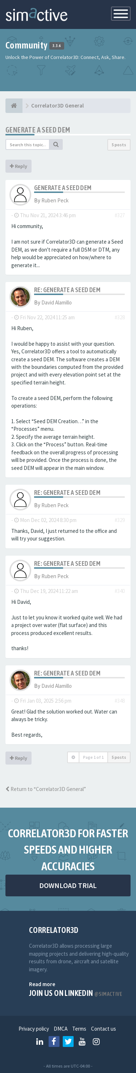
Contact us (103, 1028)
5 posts (119, 144)
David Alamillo (56, 302)
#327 (120, 215)
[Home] (13, 105)
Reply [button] (18, 166)
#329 (120, 520)
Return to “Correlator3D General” (45, 789)
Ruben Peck (55, 200)
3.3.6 (57, 46)
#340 (120, 591)
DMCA (60, 1028)
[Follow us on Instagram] (96, 1041)
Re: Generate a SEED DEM (67, 290)
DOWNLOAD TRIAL (68, 885)
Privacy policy (33, 1028)
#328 (120, 317)
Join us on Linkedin (75, 993)
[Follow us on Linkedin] (39, 1041)
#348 (120, 700)
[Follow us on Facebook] (54, 1041)
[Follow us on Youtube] (82, 1041)
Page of (93, 757)
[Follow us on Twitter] (68, 1041)
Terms (79, 1028)
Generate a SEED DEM (37, 130)
